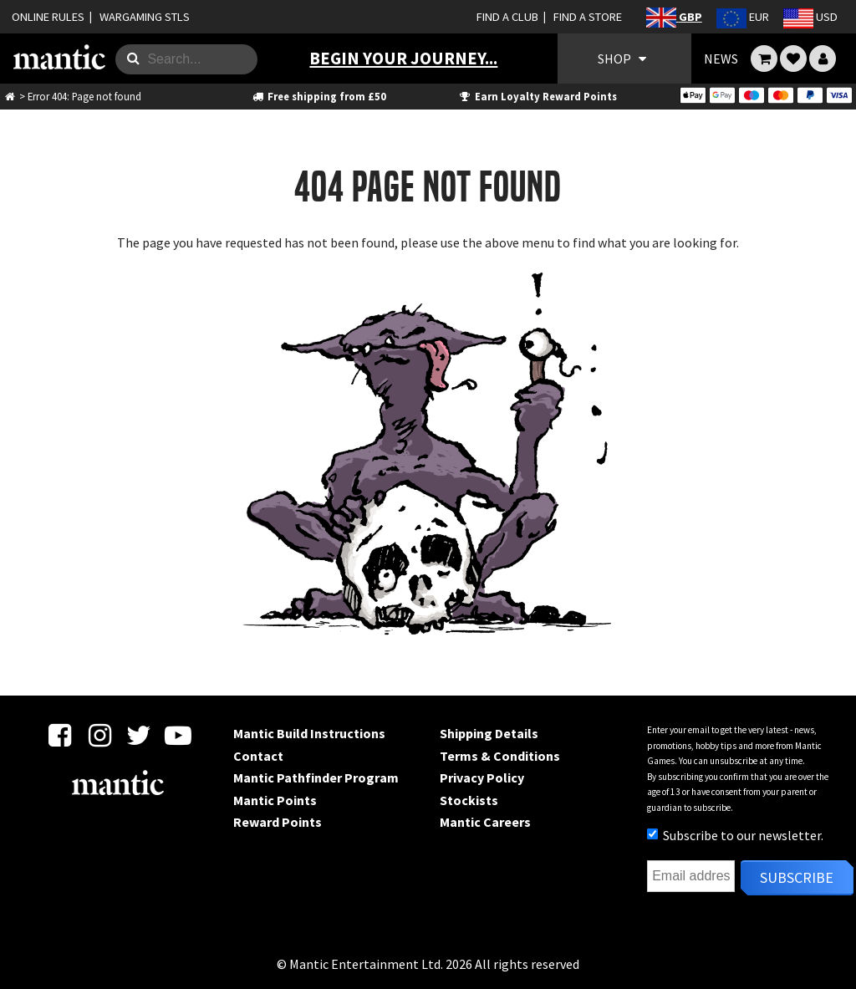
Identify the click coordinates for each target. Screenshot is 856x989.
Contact (258, 755)
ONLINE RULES (48, 16)
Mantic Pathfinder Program (316, 777)
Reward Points (277, 821)
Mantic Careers (485, 821)
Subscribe (796, 877)
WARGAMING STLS (144, 16)
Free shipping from (318, 96)
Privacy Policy (482, 777)
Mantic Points (275, 800)
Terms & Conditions (500, 755)
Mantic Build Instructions (309, 733)
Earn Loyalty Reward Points (537, 96)
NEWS (721, 58)
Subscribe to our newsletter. (735, 835)
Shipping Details (489, 733)
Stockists (469, 800)
